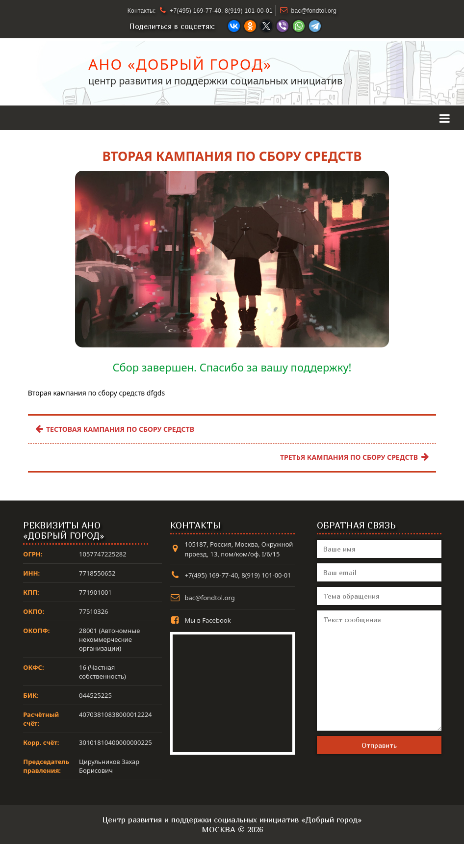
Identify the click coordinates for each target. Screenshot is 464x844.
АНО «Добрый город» (180, 67)
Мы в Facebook (208, 620)
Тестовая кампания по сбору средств (114, 429)
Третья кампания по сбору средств (354, 457)
